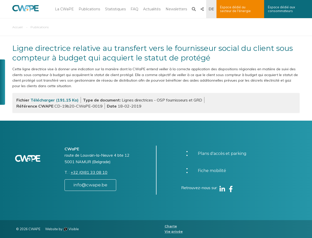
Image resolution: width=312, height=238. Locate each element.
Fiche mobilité (212, 170)
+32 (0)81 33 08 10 (89, 172)
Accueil (17, 27)
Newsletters (176, 9)
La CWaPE (64, 9)
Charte (171, 226)
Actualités (152, 9)
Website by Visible (62, 229)
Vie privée (174, 231)
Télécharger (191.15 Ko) (54, 100)
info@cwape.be (90, 184)
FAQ (134, 9)
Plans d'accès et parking (222, 153)
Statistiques (115, 9)
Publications (89, 9)
